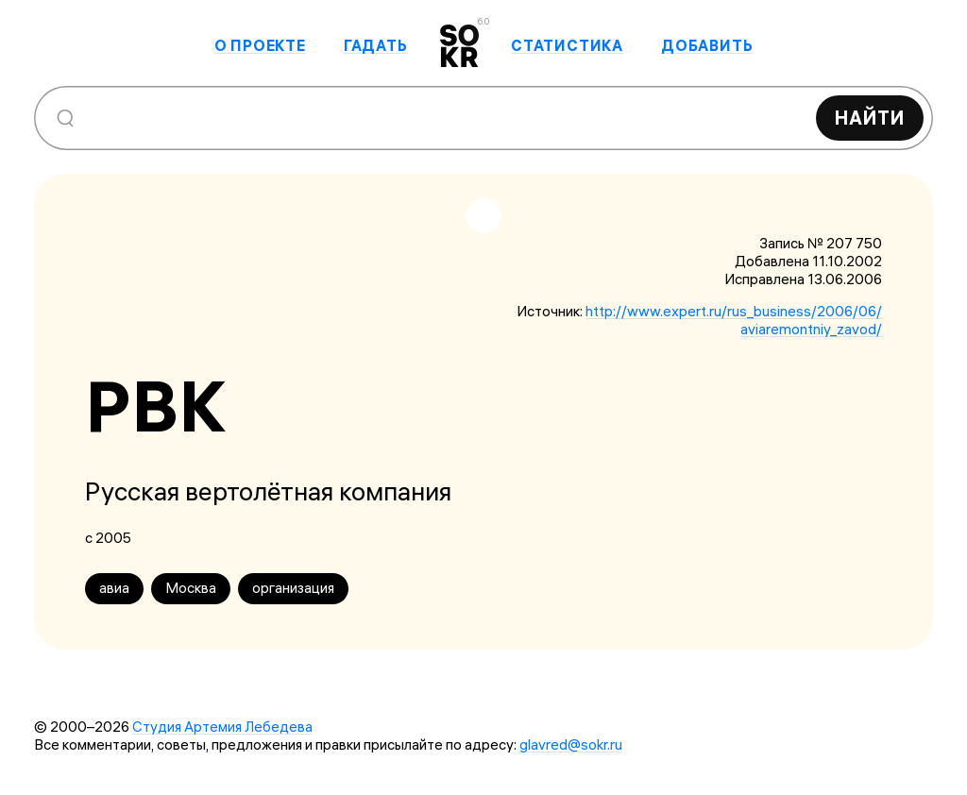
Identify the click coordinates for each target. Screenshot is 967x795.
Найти (870, 117)
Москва (190, 588)
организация (293, 588)
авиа (114, 588)
